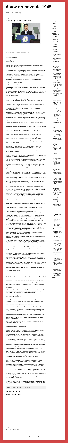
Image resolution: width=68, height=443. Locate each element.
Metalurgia (55, 57)
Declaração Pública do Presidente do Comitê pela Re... (57, 245)
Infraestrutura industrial (57, 133)
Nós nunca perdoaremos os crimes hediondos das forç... (57, 107)
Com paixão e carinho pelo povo (57, 215)
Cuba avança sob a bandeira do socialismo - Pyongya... (56, 255)
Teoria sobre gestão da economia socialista (57, 179)
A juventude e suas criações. (56, 145)
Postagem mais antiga (41, 427)
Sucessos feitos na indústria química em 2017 (57, 197)
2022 (53, 26)
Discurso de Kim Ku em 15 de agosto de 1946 (57, 131)
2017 (53, 277)
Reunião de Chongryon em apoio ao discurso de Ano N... (57, 148)
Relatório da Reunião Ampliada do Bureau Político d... (57, 77)
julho (54, 42)
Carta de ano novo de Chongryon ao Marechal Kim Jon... (57, 274)
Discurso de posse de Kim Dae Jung (57, 119)
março (54, 49)
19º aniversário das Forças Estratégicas (57, 243)
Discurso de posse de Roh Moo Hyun (57, 70)
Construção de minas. (57, 100)
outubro (54, 38)
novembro (55, 36)
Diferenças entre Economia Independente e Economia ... (56, 219)
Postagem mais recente (10, 427)
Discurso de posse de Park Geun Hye (57, 81)
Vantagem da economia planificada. (57, 236)
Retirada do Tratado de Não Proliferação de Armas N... (57, 175)
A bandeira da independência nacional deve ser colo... (56, 201)
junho (54, 44)
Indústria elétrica (56, 61)
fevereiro (54, 51)
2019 (53, 31)
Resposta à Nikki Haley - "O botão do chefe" (57, 205)
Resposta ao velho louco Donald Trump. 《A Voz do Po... (57, 249)
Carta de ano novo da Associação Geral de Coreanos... (57, 232)
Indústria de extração (57, 122)
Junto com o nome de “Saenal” (57, 159)
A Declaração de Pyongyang (56, 229)
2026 (53, 20)
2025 (53, 21)
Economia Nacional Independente (56, 225)
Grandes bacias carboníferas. (56, 67)
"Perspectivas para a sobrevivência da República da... (56, 155)
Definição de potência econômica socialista (57, 139)
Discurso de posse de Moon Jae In (57, 89)
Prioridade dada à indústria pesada (56, 128)
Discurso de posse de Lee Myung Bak (57, 74)
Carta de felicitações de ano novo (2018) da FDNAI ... (57, 270)
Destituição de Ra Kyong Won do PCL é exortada (57, 98)
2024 (53, 23)
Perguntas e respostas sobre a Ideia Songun (57, 173)
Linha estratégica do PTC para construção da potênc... (57, 115)
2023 (53, 25)
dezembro (55, 34)
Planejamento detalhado (57, 240)
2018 (53, 33)
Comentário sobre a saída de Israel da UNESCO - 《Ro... (57, 189)
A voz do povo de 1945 (28, 6)
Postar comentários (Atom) (14, 429)
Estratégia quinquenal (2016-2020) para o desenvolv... (57, 103)
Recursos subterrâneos (57, 120)
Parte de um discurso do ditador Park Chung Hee (57, 63)
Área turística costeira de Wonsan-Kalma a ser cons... (57, 85)
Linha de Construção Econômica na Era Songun (57, 152)
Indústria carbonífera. (57, 71)
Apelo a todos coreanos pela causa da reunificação (57, 94)
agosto (54, 41)
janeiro (54, 52)
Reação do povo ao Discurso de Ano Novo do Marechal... (57, 259)
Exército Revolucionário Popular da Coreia (57, 91)
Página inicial (26, 427)
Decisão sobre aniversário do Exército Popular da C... (57, 111)
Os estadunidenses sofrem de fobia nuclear (56, 125)
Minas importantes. (56, 82)
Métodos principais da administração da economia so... (57, 166)
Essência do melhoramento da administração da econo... (56, 163)
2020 (53, 29)
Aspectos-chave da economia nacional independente (57, 211)
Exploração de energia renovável (57, 59)
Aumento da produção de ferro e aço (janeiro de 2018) (57, 182)
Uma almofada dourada (57, 227)
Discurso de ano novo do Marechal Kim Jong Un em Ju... (57, 267)
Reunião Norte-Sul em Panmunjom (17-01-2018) (57, 135)
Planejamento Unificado (57, 252)
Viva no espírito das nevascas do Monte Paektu (57, 208)
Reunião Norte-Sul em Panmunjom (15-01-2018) (57, 142)
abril (54, 47)
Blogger (39, 436)
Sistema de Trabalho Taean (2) (56, 170)
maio (54, 46)
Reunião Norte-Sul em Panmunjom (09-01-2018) (57, 186)
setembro (55, 39)
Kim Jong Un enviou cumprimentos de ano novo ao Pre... (57, 263)
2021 (53, 28)
